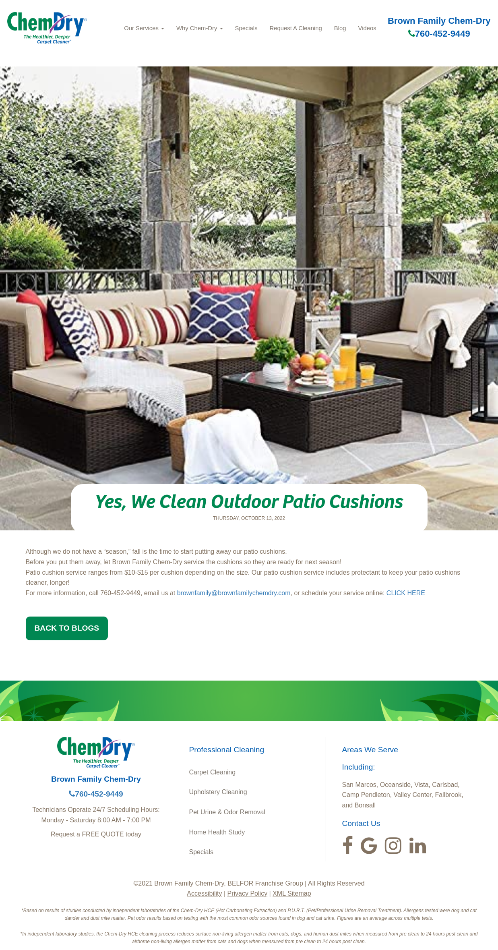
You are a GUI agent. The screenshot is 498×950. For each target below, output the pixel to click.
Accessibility (204, 893)
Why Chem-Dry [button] (199, 28)
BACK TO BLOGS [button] (67, 628)
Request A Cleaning (296, 28)
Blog (340, 28)
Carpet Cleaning (212, 772)
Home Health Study (217, 832)
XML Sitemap (292, 893)
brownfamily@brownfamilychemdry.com (234, 593)
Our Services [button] (144, 28)
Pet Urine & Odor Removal (227, 812)
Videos (367, 28)
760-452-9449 (439, 34)
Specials (246, 28)
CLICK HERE (405, 593)
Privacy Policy (247, 893)
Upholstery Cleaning (218, 792)
